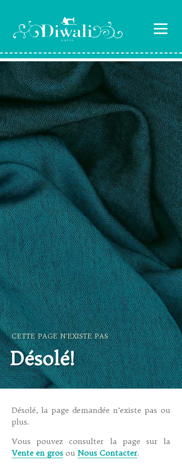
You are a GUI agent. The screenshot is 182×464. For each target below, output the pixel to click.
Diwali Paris (68, 29)
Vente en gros (37, 453)
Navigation (160, 29)
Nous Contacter (107, 453)
